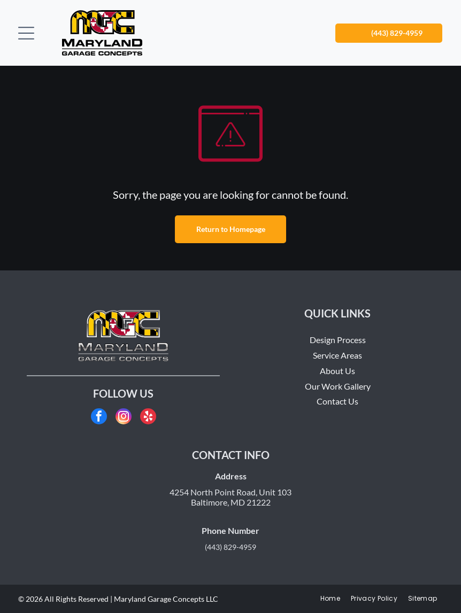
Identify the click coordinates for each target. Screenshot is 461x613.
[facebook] (99, 417)
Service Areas (337, 355)
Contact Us (337, 401)
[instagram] (124, 417)
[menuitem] (330, 598)
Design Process (338, 340)
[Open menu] (26, 33)
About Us (337, 371)
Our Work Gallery (338, 386)
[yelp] (148, 417)
